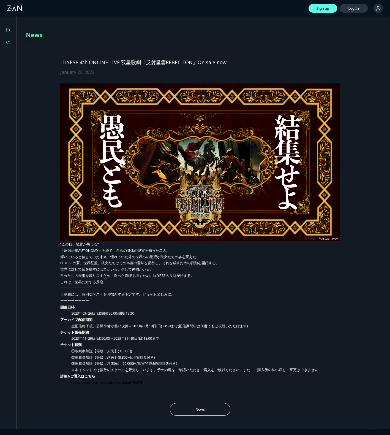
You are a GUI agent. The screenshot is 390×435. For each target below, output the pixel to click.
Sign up (323, 8)
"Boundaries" (24, 89)
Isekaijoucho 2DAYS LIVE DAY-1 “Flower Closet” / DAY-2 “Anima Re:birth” (40, 52)
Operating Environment (23, 157)
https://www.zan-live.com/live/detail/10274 (161, 357)
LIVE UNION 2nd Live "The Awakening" (40, 71)
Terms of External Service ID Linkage (34, 214)
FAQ (7, 149)
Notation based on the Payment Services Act (30, 193)
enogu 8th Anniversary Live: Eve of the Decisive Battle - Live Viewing (40, 61)
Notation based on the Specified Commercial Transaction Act (30, 181)
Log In (353, 8)
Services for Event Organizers (29, 221)
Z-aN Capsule (35, 124)
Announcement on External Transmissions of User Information (33, 204)
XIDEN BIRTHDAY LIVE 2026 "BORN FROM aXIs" (40, 80)
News (227, 384)
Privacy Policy (15, 172)
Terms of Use (15, 164)
